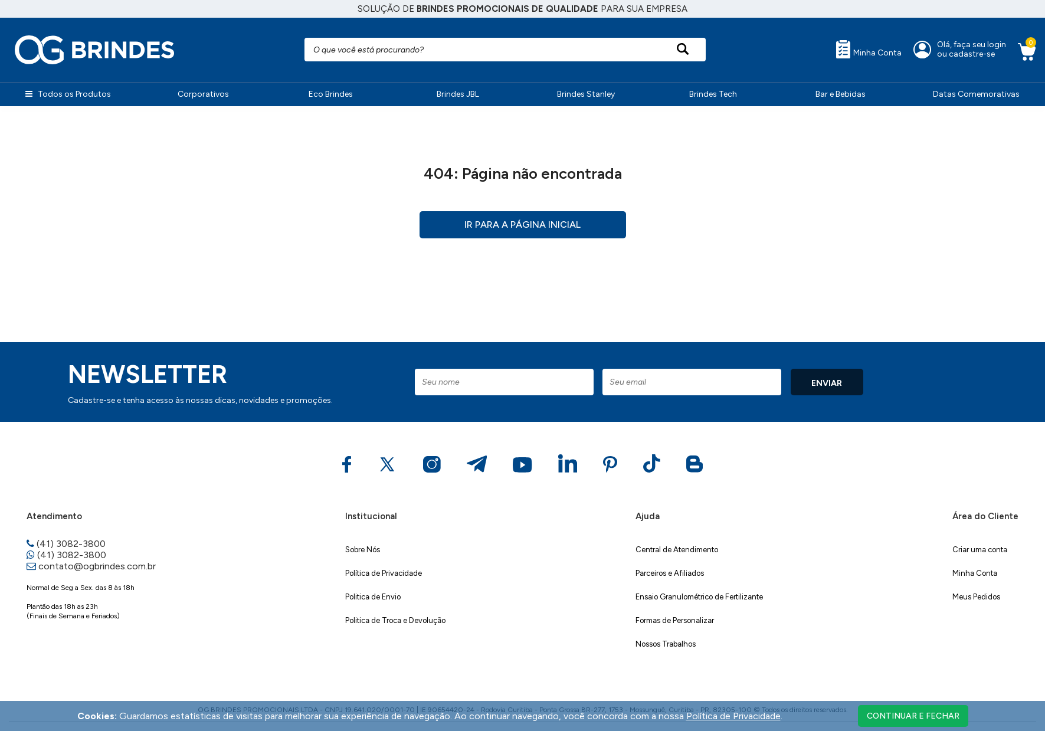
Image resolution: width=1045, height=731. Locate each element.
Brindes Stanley (586, 94)
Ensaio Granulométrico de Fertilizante (699, 596)
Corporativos (203, 94)
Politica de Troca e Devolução (395, 620)
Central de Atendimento (676, 549)
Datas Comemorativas (976, 94)
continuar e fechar (913, 716)
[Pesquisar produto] (682, 49)
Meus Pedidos (976, 596)
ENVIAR (826, 383)
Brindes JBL (458, 94)
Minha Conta (869, 49)
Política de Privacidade (383, 573)
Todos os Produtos (68, 94)
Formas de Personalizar (674, 620)
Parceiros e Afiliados (669, 573)
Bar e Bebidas (840, 94)
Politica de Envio (373, 596)
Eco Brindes (331, 94)
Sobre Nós (362, 549)
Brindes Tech (713, 94)
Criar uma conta (979, 549)
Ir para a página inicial (522, 224)
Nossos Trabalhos (665, 644)
